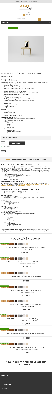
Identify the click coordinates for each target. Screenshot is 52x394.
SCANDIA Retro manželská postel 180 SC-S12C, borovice (26, 344)
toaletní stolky (25, 184)
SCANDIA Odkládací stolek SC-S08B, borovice (26, 287)
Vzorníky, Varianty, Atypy (37, 160)
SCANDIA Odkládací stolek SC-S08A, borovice (26, 273)
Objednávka (24, 1)
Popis (8, 160)
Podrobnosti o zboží (19, 160)
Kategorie (5, 23)
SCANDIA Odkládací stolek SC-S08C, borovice (26, 301)
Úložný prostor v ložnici (23, 185)
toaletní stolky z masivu (37, 184)
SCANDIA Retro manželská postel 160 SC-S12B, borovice (26, 330)
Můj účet (18, 1)
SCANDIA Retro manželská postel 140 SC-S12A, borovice (26, 315)
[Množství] (3, 142)
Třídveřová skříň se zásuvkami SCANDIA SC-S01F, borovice (26, 244)
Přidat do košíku (17, 143)
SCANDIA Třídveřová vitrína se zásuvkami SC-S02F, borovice (26, 258)
